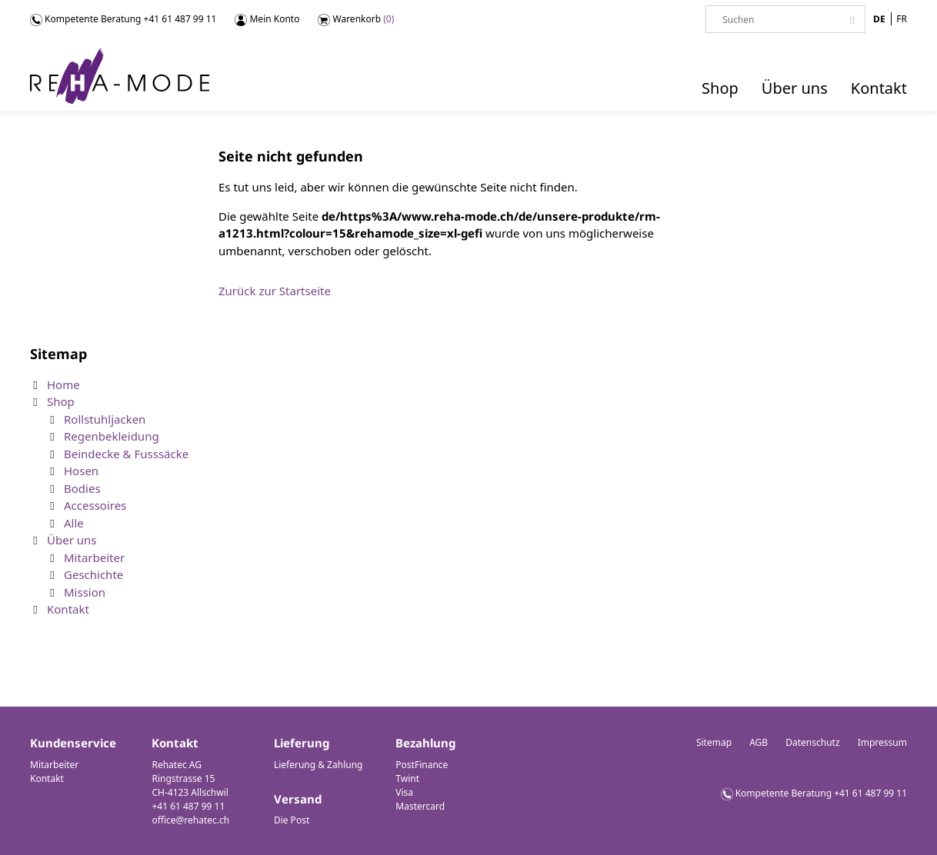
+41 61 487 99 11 (180, 18)
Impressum (882, 742)
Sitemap (714, 742)
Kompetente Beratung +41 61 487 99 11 (821, 793)
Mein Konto (267, 19)
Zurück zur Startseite (274, 290)
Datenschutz (812, 742)
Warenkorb (356, 19)
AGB (758, 742)
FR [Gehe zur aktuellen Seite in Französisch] (901, 18)
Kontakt (47, 778)
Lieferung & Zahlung (318, 764)
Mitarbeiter (54, 764)
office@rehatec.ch (190, 820)
